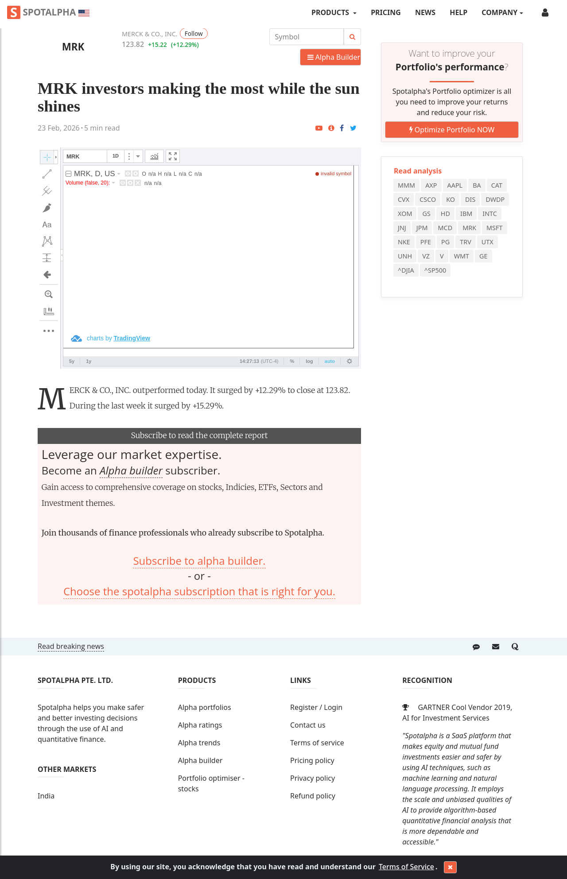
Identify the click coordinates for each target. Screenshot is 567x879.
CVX (403, 199)
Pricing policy (312, 760)
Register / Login (316, 707)
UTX (487, 242)
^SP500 (435, 270)
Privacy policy (312, 778)
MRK (73, 47)
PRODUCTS (331, 12)
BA (477, 185)
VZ (426, 256)
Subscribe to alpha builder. (199, 560)
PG (445, 242)
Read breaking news (71, 646)
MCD (445, 228)
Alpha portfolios (204, 707)
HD (445, 213)
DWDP (495, 199)
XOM (405, 213)
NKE (404, 242)
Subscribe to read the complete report (199, 435)
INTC (489, 213)
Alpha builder (131, 470)
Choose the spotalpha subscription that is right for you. (199, 591)
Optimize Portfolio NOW (452, 130)
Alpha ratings (200, 725)
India (46, 796)
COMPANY (499, 12)
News (425, 12)
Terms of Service (406, 866)
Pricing (386, 12)
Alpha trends (199, 743)
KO (450, 199)
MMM (406, 185)
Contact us (308, 725)
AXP (431, 185)
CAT (496, 185)
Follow (194, 33)
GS (426, 213)
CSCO (427, 199)
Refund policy (312, 796)
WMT (461, 256)
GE (483, 256)
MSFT (494, 228)
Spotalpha (48, 12)
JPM (422, 228)
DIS (470, 199)
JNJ (402, 228)
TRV (465, 242)
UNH (405, 256)
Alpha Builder (333, 57)
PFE (425, 242)
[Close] (450, 867)
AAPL (455, 185)
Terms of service (317, 743)
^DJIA (406, 270)
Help (458, 12)
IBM (466, 213)
